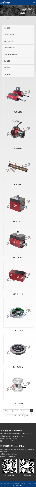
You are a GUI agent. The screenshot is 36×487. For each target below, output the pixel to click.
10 (9, 416)
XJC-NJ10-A (18, 367)
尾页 (27, 416)
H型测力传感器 (8, 41)
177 (6, 411)
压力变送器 (7, 61)
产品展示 (7, 18)
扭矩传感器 (7, 67)
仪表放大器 (7, 74)
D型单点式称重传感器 (10, 54)
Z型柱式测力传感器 (9, 48)
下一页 (21, 416)
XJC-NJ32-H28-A (18, 403)
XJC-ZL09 (18, 112)
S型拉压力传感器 (9, 34)
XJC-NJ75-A (18, 331)
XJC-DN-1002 (18, 294)
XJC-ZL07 (18, 185)
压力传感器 (7, 28)
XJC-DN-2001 (18, 258)
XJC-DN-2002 (18, 221)
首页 (1, 18)
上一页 (23, 410)
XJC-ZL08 (18, 148)
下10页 (14, 416)
